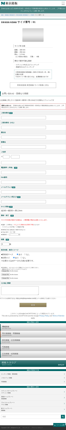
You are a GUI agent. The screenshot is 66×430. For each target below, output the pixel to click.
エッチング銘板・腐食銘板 (9, 374)
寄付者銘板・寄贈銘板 (33, 334)
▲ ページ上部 (59, 425)
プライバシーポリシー (37, 427)
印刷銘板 (4, 381)
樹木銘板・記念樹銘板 (33, 341)
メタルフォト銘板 (6, 378)
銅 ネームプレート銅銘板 (6, 409)
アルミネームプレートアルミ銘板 (8, 403)
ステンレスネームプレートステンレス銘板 (9, 392)
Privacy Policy (44, 316)
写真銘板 (33, 348)
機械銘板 (33, 328)
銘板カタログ (33, 363)
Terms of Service (58, 316)
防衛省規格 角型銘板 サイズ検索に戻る (33, 85)
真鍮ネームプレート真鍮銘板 (7, 397)
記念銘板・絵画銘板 (33, 355)
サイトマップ (26, 427)
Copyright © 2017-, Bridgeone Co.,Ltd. (10, 427)
